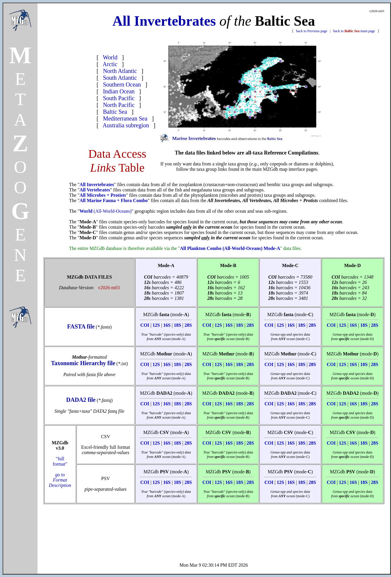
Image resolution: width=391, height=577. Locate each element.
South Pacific (119, 98)
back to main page (354, 31)
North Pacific (119, 105)
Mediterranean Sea (125, 118)
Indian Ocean (119, 91)
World (110, 57)
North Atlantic (120, 71)
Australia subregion (126, 125)
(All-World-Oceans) (105, 211)
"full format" (60, 472)
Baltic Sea (115, 111)
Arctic (110, 64)
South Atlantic (120, 77)
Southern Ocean (122, 84)
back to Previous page (311, 31)
